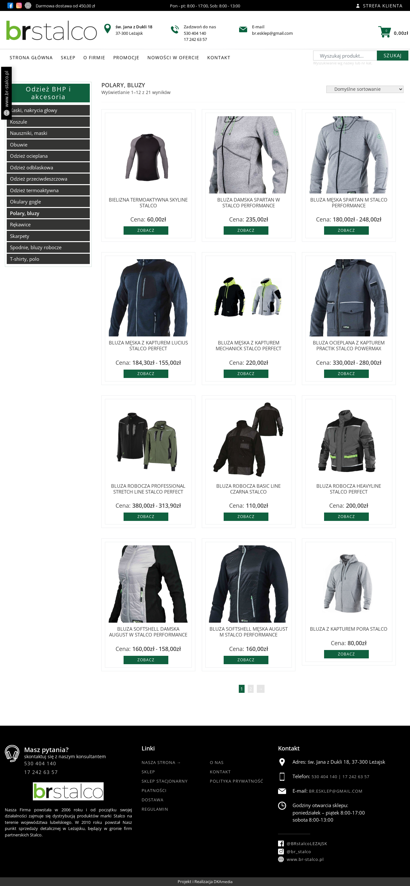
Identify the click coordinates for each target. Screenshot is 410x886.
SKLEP (68, 57)
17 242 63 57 (195, 39)
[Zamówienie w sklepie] (365, 89)
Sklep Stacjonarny (165, 781)
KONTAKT (218, 57)
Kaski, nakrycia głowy (33, 110)
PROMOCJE (126, 57)
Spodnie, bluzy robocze (35, 247)
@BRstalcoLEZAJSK (302, 843)
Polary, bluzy (24, 213)
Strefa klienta (379, 6)
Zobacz (145, 230)
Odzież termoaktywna (34, 190)
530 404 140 (195, 33)
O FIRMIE (94, 57)
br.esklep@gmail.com (272, 33)
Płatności (154, 790)
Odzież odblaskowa (31, 167)
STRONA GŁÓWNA (31, 57)
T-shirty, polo (24, 259)
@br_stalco (294, 851)
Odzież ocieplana (29, 156)
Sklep (148, 772)
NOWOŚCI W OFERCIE (173, 57)
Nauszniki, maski (28, 133)
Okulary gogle (25, 201)
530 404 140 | (327, 776)
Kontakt (220, 772)
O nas (217, 762)
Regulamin (155, 809)
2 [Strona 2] (250, 689)
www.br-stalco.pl (7, 93)
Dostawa (152, 800)
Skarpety (19, 236)
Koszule (18, 121)
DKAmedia (223, 881)
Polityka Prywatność (236, 781)
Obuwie (18, 144)
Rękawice (20, 224)
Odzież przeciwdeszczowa (38, 178)
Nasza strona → (161, 762)
